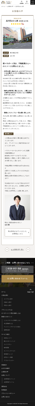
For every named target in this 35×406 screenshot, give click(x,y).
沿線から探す (7, 302)
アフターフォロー (9, 360)
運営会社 (4, 386)
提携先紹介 (7, 330)
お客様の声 (4, 371)
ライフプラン (7, 344)
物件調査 (6, 347)
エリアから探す (8, 299)
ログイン (27, 3)
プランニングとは (6, 310)
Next (28, 249)
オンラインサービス (9, 351)
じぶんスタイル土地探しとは (12, 320)
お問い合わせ (5, 397)
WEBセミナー (8, 338)
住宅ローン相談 (8, 357)
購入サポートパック (9, 341)
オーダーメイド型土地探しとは (11, 313)
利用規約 (4, 390)
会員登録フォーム (9, 382)
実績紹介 (4, 365)
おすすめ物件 (5, 368)
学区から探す (7, 305)
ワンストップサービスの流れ (12, 326)
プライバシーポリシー (8, 393)
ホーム (3, 292)
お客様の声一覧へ (18, 249)
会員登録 (21, 3)
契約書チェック (8, 354)
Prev (7, 249)
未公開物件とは (8, 323)
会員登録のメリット (9, 379)
